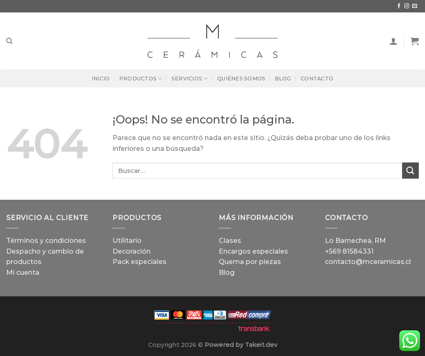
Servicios (189, 78)
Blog (283, 78)
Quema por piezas (250, 262)
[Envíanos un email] (414, 6)
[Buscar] (9, 41)
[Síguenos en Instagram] (406, 6)
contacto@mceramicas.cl (368, 262)
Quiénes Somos (241, 78)
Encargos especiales (253, 251)
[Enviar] (410, 170)
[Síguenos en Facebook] (398, 6)
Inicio (101, 78)
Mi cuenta (22, 272)
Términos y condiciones (46, 241)
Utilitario (127, 241)
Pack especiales (139, 262)
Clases (230, 241)
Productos (140, 78)
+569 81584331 (349, 251)
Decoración (131, 251)
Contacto (316, 78)
